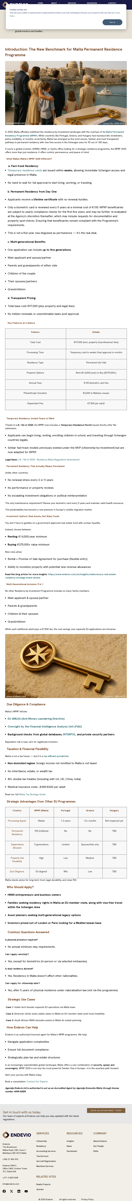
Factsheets (72, 1151)
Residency (41, 1146)
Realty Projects (43, 1184)
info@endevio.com (11, 1184)
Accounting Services (46, 1151)
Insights (70, 1141)
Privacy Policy (87, 1199)
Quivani (40, 1189)
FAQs (95, 1151)
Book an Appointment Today (106, 1110)
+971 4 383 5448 (10, 1177)
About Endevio (100, 1141)
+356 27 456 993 (10, 1159)
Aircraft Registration (46, 1161)
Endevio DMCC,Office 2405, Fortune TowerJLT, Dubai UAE (15, 1168)
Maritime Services (44, 1166)
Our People (98, 1146)
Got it (112, 22)
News (69, 1146)
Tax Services (42, 1156)
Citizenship (41, 1141)
